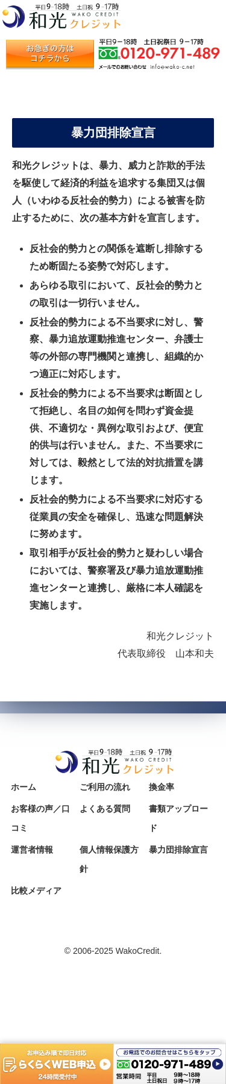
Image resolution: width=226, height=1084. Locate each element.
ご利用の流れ (105, 787)
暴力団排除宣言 (178, 849)
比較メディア (36, 890)
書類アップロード (178, 818)
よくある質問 (105, 808)
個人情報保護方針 (109, 859)
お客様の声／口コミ (40, 818)
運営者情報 (32, 849)
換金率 (161, 787)
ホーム (23, 787)
